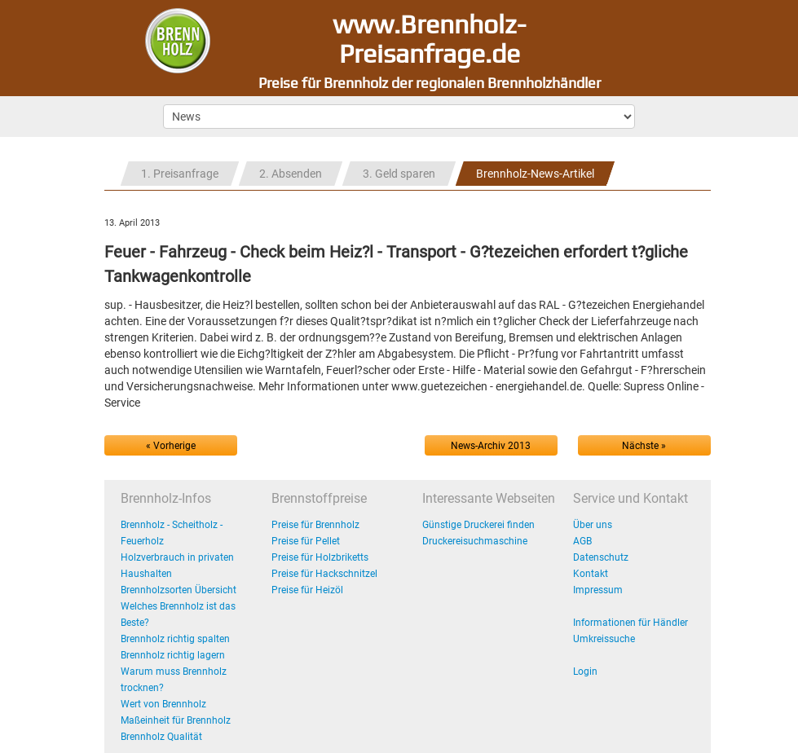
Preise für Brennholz (315, 525)
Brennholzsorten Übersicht (178, 590)
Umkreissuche (604, 639)
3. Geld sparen (399, 173)
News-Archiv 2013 (491, 445)
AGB (582, 541)
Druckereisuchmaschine (474, 541)
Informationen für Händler (630, 622)
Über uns (592, 525)
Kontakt (590, 573)
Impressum (598, 590)
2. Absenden (290, 173)
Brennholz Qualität (161, 736)
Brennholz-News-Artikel (535, 173)
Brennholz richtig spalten (175, 639)
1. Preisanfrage (179, 173)
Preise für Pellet (305, 541)
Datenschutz (600, 557)
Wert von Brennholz (163, 704)
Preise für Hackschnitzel (324, 573)
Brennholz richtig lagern (173, 655)
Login (585, 671)
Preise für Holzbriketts (319, 557)
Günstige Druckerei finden (478, 525)
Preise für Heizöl (307, 590)
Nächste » (644, 445)
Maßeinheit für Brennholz (176, 720)
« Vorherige (171, 445)
